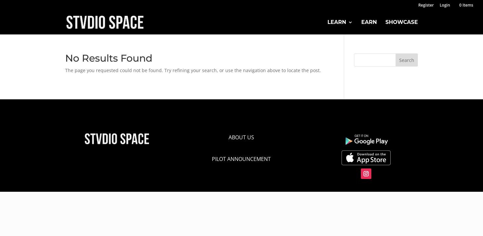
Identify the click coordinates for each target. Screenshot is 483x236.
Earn (369, 22)
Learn (336, 22)
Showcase (401, 22)
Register (426, 5)
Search (406, 60)
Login (445, 5)
